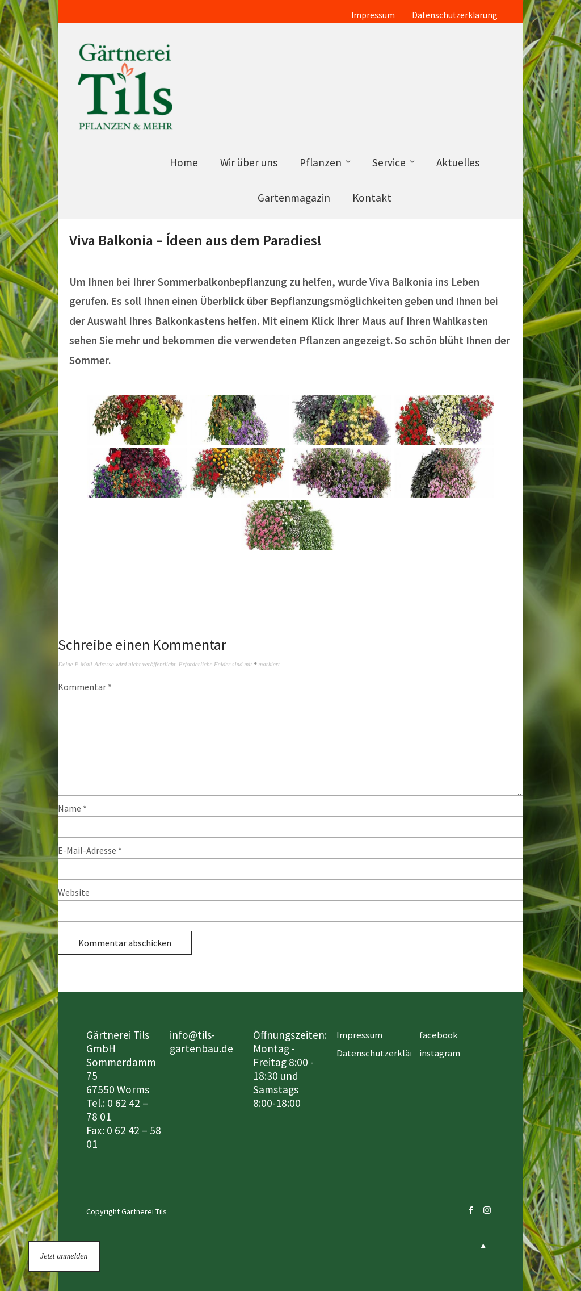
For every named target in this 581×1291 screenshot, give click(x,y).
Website (74, 892)
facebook (438, 1035)
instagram (439, 1053)
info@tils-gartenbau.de (201, 1041)
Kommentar (85, 686)
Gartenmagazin (294, 197)
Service (389, 162)
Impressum (373, 15)
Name (72, 808)
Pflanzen (321, 162)
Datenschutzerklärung (455, 15)
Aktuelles (457, 162)
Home (184, 162)
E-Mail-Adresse (90, 850)
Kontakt (371, 197)
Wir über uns (248, 162)
